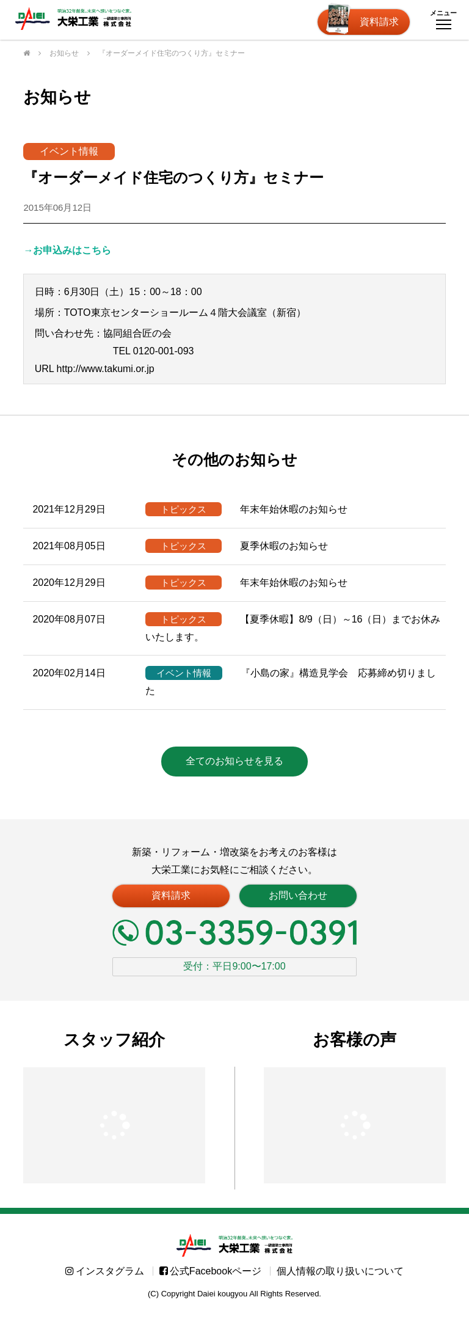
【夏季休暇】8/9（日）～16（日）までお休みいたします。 (292, 627)
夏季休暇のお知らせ (236, 546)
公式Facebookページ (210, 1277)
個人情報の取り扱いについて (340, 1277)
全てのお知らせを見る (234, 761)
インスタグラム (104, 1277)
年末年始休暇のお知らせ (246, 509)
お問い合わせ (298, 895)
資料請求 (379, 21)
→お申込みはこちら (67, 250)
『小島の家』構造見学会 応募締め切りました (290, 681)
